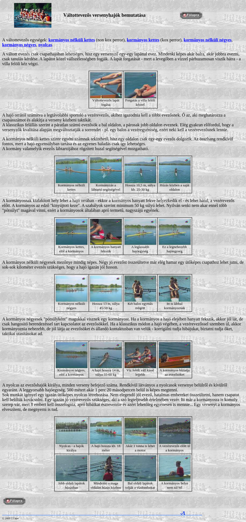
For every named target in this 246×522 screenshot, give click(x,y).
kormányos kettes (143, 40)
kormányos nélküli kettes (71, 40)
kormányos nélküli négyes (208, 40)
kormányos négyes (19, 44)
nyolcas (45, 44)
